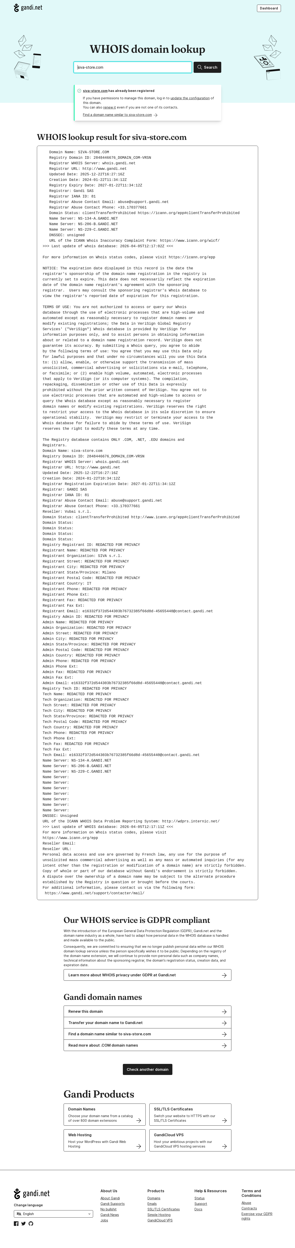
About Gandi (110, 1198)
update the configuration (190, 98)
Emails (152, 1204)
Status (200, 1198)
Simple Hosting (159, 1215)
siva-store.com (95, 91)
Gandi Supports (112, 1204)
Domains (154, 1198)
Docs (198, 1209)
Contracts (249, 1208)
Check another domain (147, 1069)
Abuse (246, 1203)
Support (201, 1204)
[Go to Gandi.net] (28, 8)
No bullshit (108, 1209)
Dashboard (269, 8)
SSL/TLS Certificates (164, 1209)
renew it (109, 107)
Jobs (104, 1220)
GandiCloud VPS (160, 1220)
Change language (28, 1205)
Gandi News (109, 1215)
